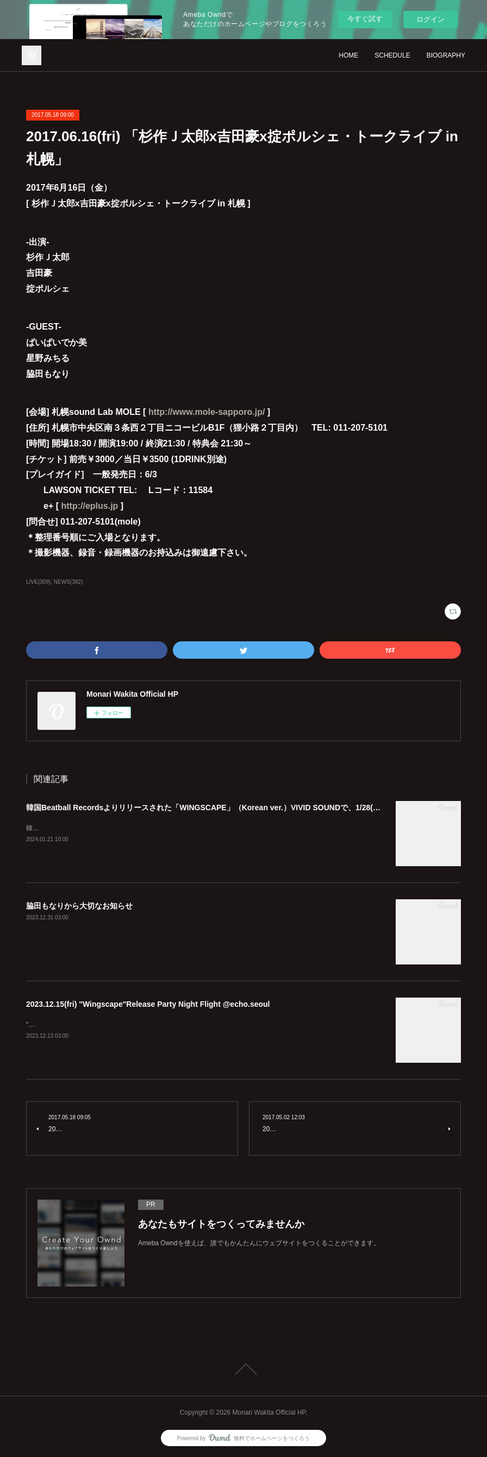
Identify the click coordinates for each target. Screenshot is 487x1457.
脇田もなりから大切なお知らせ (79, 905)
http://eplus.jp (89, 505)
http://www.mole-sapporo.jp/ (206, 412)
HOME (348, 55)
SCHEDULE (392, 55)
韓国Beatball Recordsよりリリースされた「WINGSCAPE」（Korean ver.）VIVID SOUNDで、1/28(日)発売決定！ (223, 807)
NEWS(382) (68, 582)
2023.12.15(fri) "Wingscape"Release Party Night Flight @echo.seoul (148, 1004)
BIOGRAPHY (446, 55)
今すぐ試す (365, 19)
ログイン (430, 19)
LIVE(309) (38, 582)
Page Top (243, 1369)
